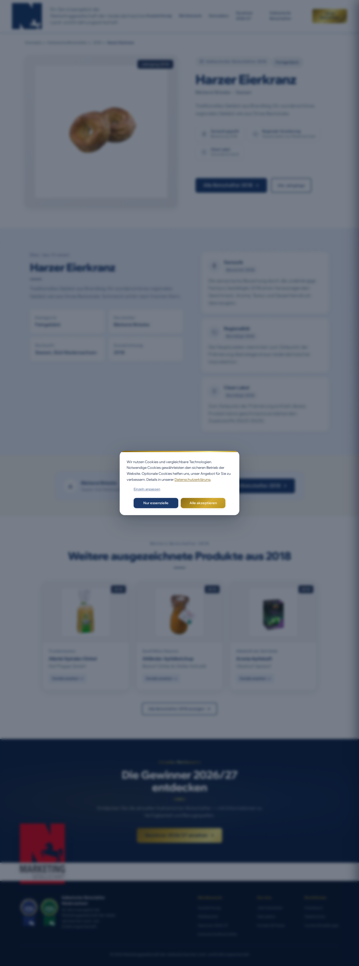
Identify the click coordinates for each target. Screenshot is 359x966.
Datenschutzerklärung (192, 479)
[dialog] (179, 483)
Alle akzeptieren (203, 503)
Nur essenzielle (156, 503)
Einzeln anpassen (147, 489)
